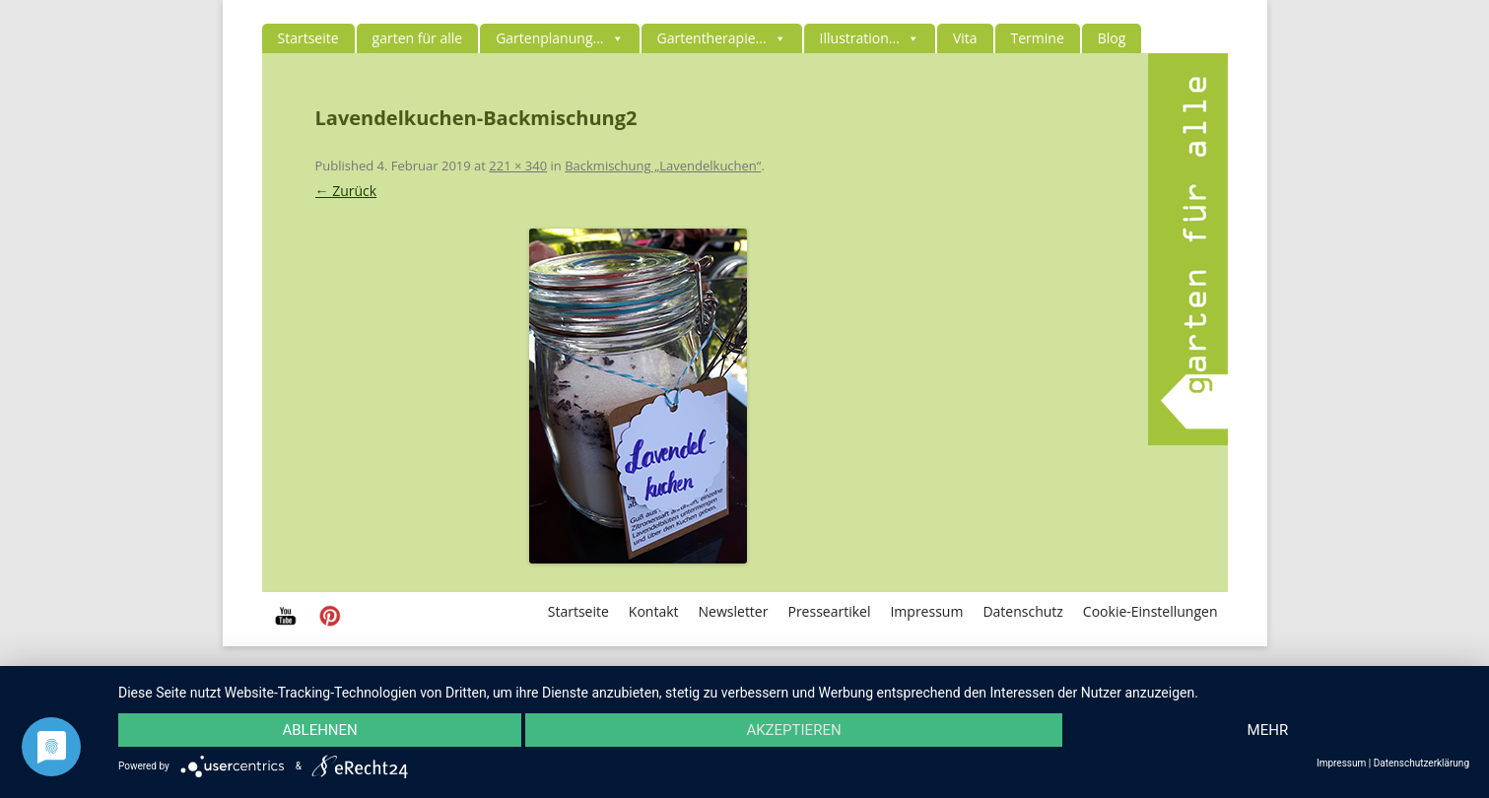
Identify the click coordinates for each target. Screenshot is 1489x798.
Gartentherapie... (721, 38)
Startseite (308, 38)
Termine (1037, 38)
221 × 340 (518, 165)
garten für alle (417, 38)
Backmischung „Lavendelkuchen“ (663, 165)
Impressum (926, 611)
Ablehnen (319, 730)
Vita (965, 38)
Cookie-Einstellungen (1150, 611)
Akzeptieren (793, 730)
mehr (1268, 730)
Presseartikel (828, 611)
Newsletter (734, 611)
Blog (1112, 38)
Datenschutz (1022, 611)
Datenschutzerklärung (1421, 763)
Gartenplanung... (559, 38)
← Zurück (346, 190)
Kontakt (654, 611)
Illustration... (869, 38)
